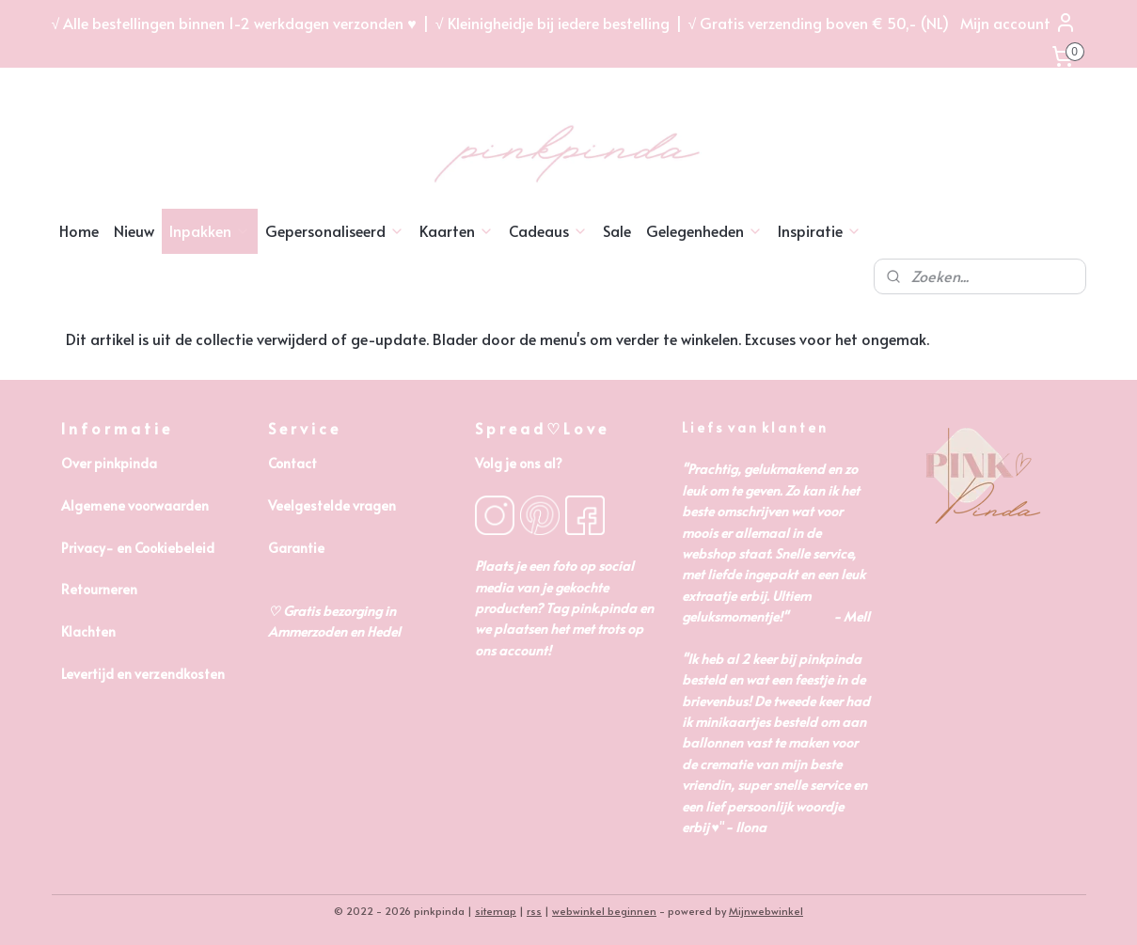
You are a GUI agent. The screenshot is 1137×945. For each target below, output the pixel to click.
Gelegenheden (704, 230)
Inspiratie (819, 230)
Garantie (296, 548)
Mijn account (1018, 22)
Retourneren (99, 589)
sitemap (495, 911)
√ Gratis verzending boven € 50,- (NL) (819, 22)
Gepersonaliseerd (334, 230)
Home (79, 230)
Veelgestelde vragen (332, 505)
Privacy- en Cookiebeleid (137, 548)
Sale (617, 230)
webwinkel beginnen (604, 911)
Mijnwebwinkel (766, 911)
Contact (292, 463)
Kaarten (456, 230)
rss (534, 911)
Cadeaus (548, 230)
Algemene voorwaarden (135, 505)
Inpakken (209, 230)
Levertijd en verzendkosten (143, 674)
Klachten (88, 631)
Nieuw (134, 230)
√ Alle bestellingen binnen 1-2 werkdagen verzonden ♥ (234, 22)
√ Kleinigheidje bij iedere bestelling (552, 22)
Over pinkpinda (109, 463)
